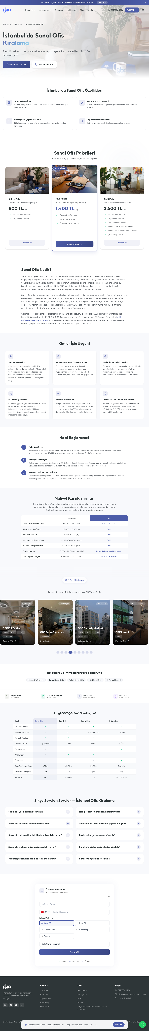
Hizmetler (30, 10)
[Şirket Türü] (74, 944)
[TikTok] (22, 1005)
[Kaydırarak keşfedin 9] (91, 652)
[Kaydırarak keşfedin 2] (61, 652)
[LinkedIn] (11, 1005)
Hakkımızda (71, 10)
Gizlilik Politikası (134, 1022)
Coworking (82, 929)
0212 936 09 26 (115, 10)
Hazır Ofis (82, 923)
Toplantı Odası (48, 929)
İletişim (90, 10)
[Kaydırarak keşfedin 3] (65, 652)
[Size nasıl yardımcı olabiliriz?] (142, 1024)
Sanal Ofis (46, 923)
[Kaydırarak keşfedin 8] (87, 652)
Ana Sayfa (7, 24)
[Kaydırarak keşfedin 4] (70, 652)
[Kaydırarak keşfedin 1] (57, 652)
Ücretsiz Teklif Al (16, 64)
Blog (82, 10)
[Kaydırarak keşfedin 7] (83, 652)
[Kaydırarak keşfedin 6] (79, 652)
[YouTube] (16, 1005)
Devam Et (74, 952)
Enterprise (59, 10)
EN (143, 10)
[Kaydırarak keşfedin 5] (75, 652)
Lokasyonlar (45, 10)
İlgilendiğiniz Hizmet (47, 918)
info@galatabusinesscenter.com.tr (130, 994)
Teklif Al (102, 2)
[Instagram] (5, 1005)
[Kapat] (145, 2)
